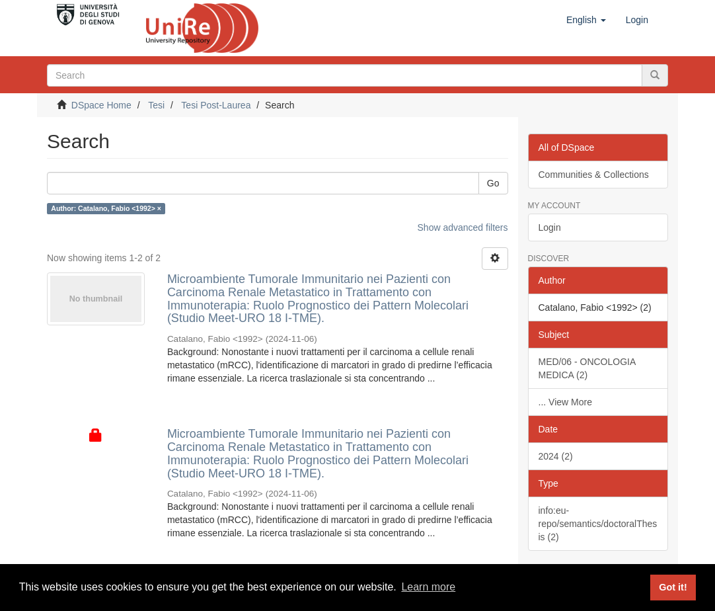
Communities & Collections (594, 174)
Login (550, 227)
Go (493, 183)
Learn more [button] (428, 586)
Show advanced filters (463, 227)
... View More (565, 402)
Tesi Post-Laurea (215, 105)
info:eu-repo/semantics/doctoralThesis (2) (598, 523)
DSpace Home (101, 105)
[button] (586, 19)
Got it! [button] (673, 587)
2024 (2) (556, 456)
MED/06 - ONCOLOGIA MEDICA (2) (587, 368)
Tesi (156, 105)
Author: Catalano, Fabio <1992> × (106, 208)
